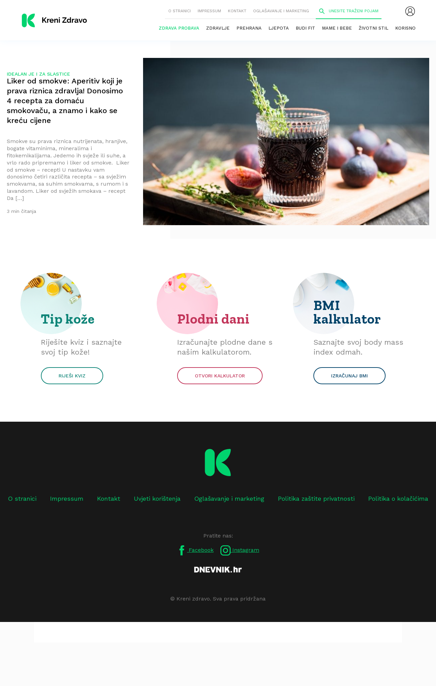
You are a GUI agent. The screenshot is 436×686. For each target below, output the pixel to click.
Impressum (209, 11)
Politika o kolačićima (398, 498)
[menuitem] (410, 11)
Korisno (405, 28)
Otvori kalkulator (220, 375)
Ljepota (278, 28)
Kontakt (237, 11)
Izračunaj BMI (349, 375)
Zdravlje (218, 28)
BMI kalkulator (347, 312)
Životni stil (373, 28)
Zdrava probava (179, 28)
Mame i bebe (337, 28)
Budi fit (305, 28)
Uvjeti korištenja (157, 498)
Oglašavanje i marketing (281, 11)
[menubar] (410, 11)
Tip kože (68, 319)
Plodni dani (213, 319)
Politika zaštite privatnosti (316, 498)
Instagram (239, 550)
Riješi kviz (72, 375)
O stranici (179, 11)
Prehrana (249, 28)
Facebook (195, 550)
